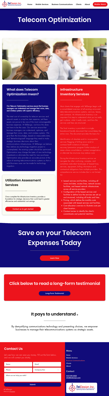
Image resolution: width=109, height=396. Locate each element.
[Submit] (32, 385)
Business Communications (75, 361)
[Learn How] (54, 258)
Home (68, 355)
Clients (68, 363)
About (68, 366)
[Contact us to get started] (23, 209)
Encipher (12, 391)
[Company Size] (47, 370)
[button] (42, 4)
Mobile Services (72, 358)
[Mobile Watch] (100, 4)
